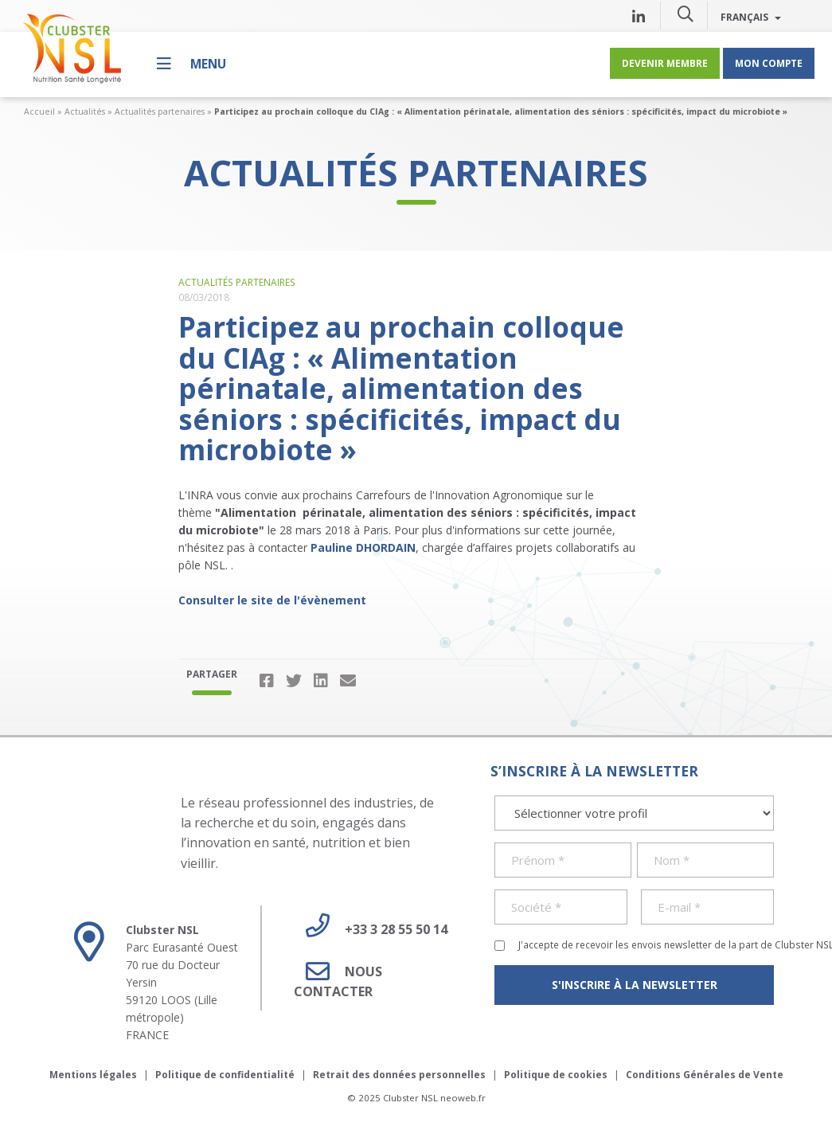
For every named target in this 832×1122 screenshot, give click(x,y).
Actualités (84, 111)
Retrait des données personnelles (399, 1074)
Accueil (39, 111)
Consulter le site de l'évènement (272, 600)
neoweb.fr (463, 1098)
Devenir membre (665, 63)
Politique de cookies (555, 1074)
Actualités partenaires (160, 111)
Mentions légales (93, 1074)
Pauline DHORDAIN (363, 547)
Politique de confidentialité (225, 1074)
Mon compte (769, 63)
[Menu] (191, 63)
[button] (685, 13)
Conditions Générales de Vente (704, 1074)
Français (751, 16)
